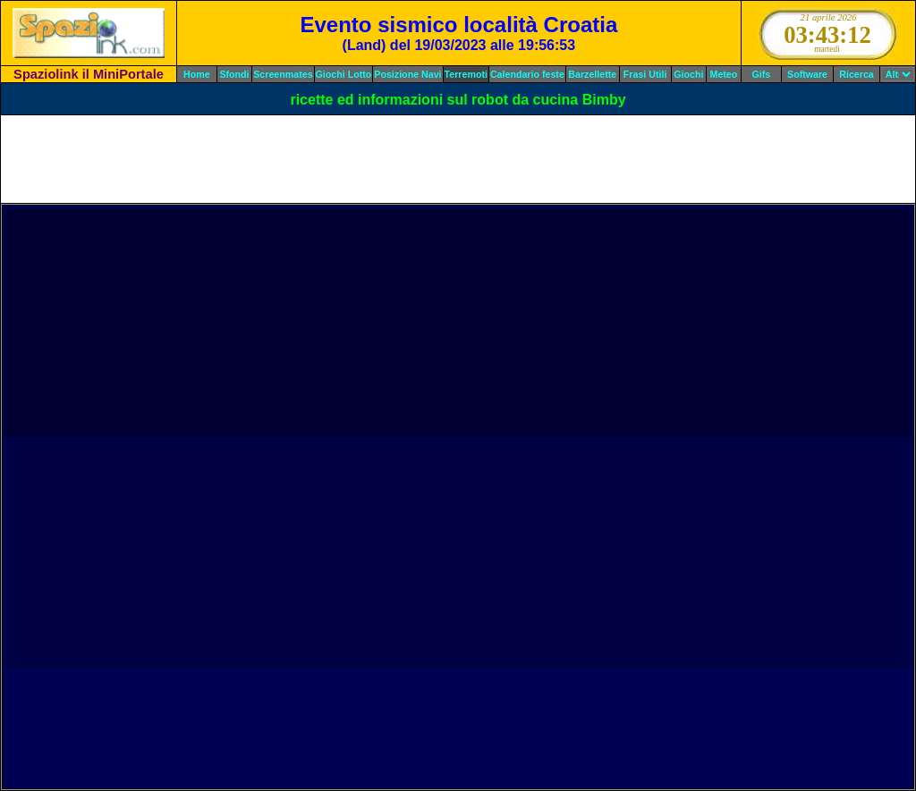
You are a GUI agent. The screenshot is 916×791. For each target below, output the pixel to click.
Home (196, 74)
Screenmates (282, 74)
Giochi (688, 74)
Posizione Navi (407, 74)
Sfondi (234, 74)
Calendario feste (527, 74)
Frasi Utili (645, 74)
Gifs (760, 74)
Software (807, 74)
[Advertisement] (458, 159)
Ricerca (856, 74)
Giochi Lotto (344, 74)
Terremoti (466, 74)
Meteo (724, 74)
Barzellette (592, 74)
